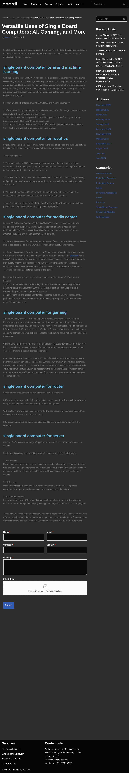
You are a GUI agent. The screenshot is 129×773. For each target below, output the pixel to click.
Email (50, 532)
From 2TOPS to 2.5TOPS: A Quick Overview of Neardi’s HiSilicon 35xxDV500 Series (109, 62)
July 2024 (100, 153)
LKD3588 (74, 256)
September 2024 (103, 144)
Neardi (7, 37)
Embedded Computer (106, 178)
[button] (40, 4)
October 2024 (102, 139)
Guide (99, 188)
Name (6, 532)
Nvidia (99, 198)
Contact (48, 4)
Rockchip (100, 202)
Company (8, 545)
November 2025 (103, 105)
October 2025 (102, 110)
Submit (8, 605)
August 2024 (102, 148)
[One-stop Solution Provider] (10, 4)
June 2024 (101, 158)
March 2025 (101, 115)
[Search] (106, 4)
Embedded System (105, 183)
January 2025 (102, 124)
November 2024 (103, 134)
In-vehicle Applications (106, 193)
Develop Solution (104, 173)
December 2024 (103, 129)
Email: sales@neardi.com (57, 760)
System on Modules (11, 749)
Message (8, 557)
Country (51, 545)
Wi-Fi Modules (102, 217)
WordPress (25, 770)
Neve (4, 770)
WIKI (70, 4)
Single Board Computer (18, 18)
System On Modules (105, 212)
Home (25, 4)
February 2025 (103, 119)
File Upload (8, 579)
